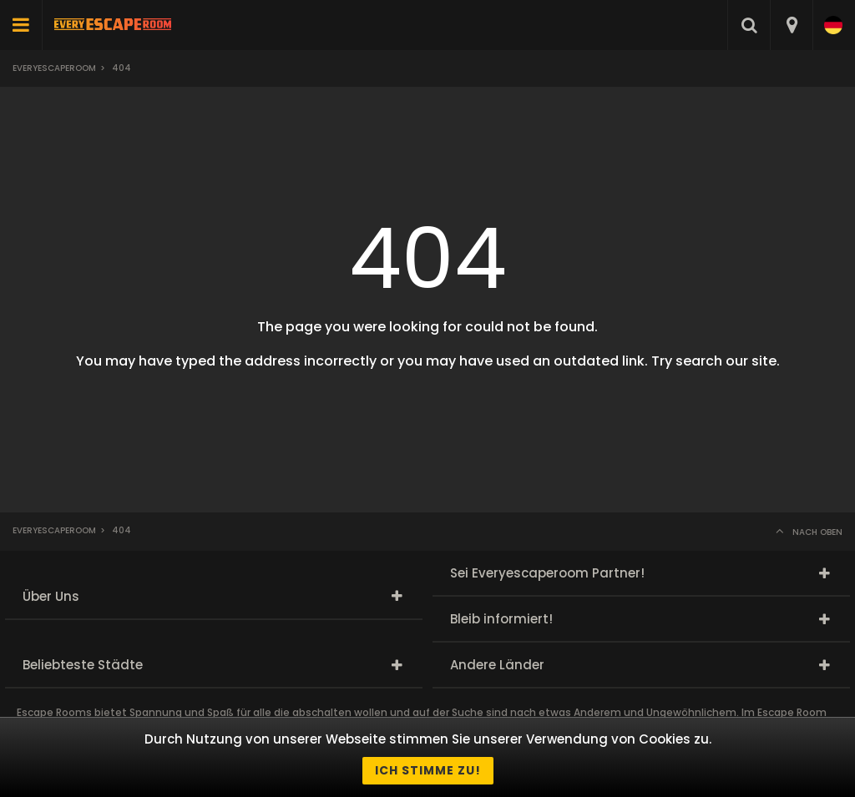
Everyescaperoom (54, 68)
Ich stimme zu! (428, 770)
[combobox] (791, 25)
